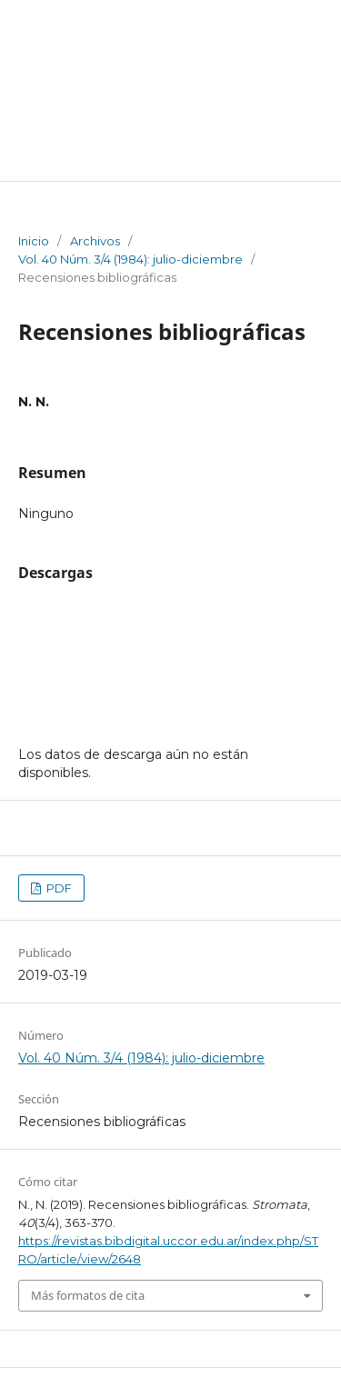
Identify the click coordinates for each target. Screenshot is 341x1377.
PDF (58, 888)
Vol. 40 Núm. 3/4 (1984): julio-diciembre (130, 259)
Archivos (95, 241)
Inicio (33, 241)
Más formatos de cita (88, 1295)
